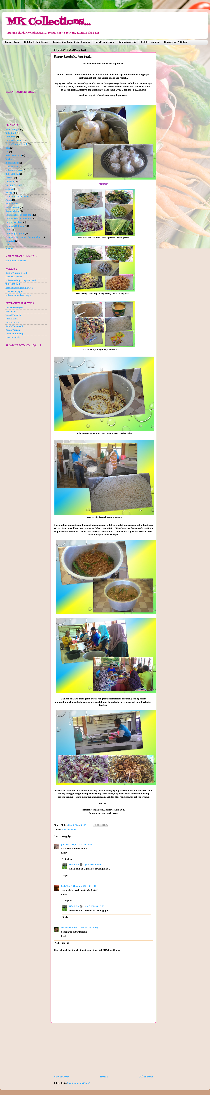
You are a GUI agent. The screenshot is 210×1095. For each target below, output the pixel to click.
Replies (68, 859)
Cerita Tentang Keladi (16, 144)
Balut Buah (10, 133)
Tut (7, 245)
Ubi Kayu (9, 248)
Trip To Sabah (12, 337)
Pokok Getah (11, 204)
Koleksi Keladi (12, 174)
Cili (7, 152)
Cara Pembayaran (104, 42)
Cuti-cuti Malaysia (14, 308)
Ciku (7, 148)
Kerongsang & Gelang (176, 42)
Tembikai (10, 241)
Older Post (146, 1076)
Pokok (8, 200)
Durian (8, 159)
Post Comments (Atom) (78, 1083)
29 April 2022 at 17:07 (81, 844)
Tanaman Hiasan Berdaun (18, 219)
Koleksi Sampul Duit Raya (18, 295)
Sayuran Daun (12, 211)
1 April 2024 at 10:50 (93, 906)
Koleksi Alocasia (127, 42)
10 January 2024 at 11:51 (83, 886)
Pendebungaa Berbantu (17, 196)
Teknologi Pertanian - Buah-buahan (23, 237)
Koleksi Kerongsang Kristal (19, 288)
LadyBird (65, 886)
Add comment (62, 943)
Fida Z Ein (74, 865)
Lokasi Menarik (13, 315)
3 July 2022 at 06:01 (93, 865)
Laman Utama (12, 42)
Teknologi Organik (14, 233)
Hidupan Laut (12, 163)
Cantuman (10, 137)
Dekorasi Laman (13, 155)
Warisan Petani (69, 928)
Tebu (7, 230)
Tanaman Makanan (14, 226)
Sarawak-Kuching (14, 334)
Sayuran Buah (12, 207)
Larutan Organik (13, 185)
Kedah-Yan (10, 311)
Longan (9, 189)
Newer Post (61, 1076)
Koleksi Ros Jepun (14, 292)
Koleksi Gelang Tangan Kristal (20, 280)
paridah (65, 844)
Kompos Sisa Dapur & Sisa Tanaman (71, 42)
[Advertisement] (103, 1048)
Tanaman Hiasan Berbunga (19, 215)
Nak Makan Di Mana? (15, 261)
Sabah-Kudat (11, 319)
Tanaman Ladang (14, 222)
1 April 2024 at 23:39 (88, 928)
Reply (64, 853)
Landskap (10, 181)
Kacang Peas (11, 167)
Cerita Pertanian (13, 140)
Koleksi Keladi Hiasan (36, 42)
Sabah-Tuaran (12, 330)
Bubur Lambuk (68, 830)
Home (104, 1076)
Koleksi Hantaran (150, 42)
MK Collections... (48, 22)
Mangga (9, 193)
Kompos (9, 178)
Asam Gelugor (12, 129)
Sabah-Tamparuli (14, 326)
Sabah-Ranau (12, 322)
